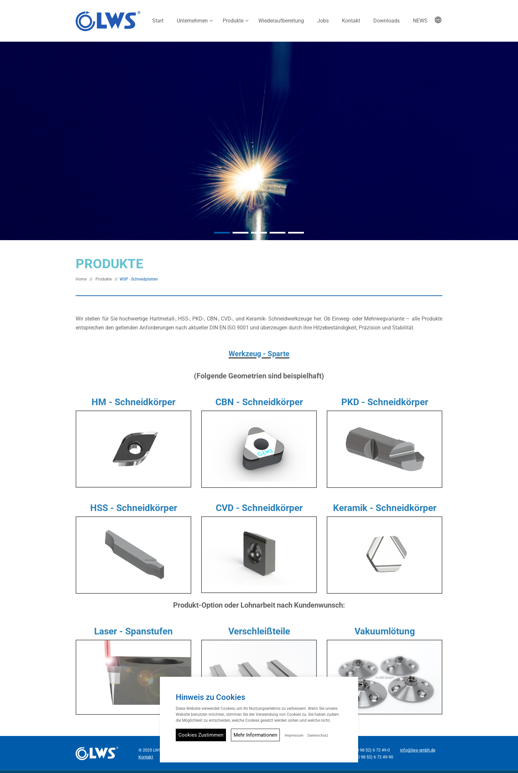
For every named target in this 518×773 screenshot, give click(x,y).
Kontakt (145, 754)
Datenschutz (318, 735)
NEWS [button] (420, 21)
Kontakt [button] (351, 21)
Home (81, 277)
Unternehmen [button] (192, 21)
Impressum (294, 735)
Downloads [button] (386, 21)
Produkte (103, 277)
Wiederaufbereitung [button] (281, 21)
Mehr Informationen (255, 735)
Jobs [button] (323, 21)
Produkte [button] (233, 21)
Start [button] (158, 21)
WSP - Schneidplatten (139, 277)
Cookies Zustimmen (200, 735)
